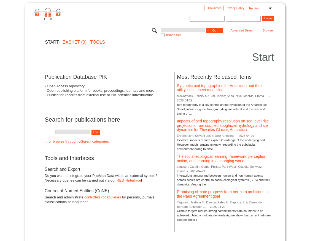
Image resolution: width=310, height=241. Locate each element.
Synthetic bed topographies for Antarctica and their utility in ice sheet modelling (220, 87)
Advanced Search (243, 30)
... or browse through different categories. (77, 141)
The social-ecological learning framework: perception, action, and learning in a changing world (222, 158)
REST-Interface (129, 180)
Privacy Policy (235, 8)
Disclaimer (214, 8)
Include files (173, 34)
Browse (268, 30)
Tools (97, 42)
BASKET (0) (75, 42)
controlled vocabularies (102, 197)
